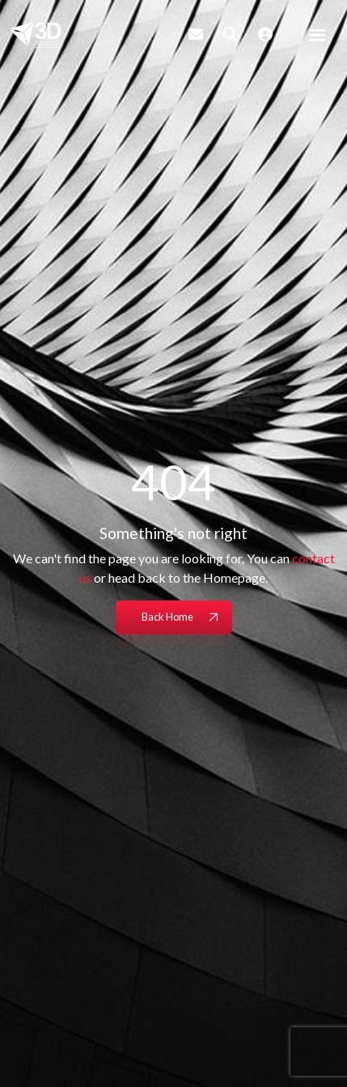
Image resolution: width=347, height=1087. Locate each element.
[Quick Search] (230, 34)
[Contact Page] (195, 34)
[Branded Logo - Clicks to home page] (35, 35)
